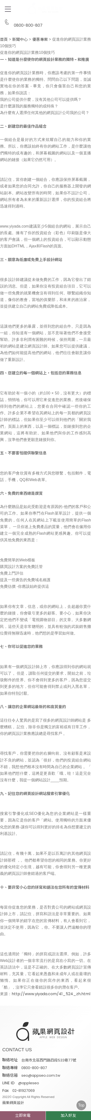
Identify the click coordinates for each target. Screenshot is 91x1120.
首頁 (4, 40)
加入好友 (68, 1115)
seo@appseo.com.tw (40, 1075)
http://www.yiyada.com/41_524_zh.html (51, 994)
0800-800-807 (22, 22)
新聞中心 (20, 40)
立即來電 (23, 1115)
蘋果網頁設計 (13, 1103)
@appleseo (28, 1083)
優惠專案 (40, 40)
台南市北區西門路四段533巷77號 (48, 1060)
